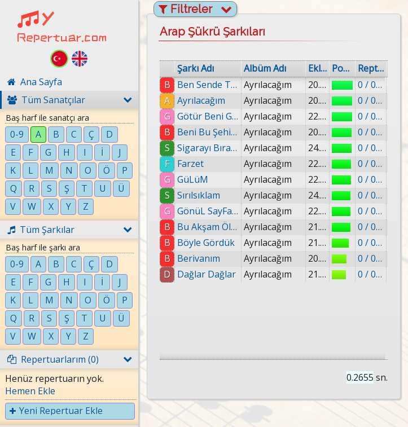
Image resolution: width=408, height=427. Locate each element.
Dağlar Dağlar (206, 274)
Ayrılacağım (201, 100)
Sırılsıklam (198, 195)
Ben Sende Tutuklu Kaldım (208, 84)
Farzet (190, 163)
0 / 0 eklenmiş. (371, 84)
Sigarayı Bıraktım (208, 148)
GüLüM (192, 179)
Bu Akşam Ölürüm (208, 227)
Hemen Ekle (30, 391)
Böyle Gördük (206, 242)
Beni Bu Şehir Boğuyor (208, 132)
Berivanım (198, 258)
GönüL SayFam (208, 211)
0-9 (17, 134)
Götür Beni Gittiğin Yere (208, 116)
